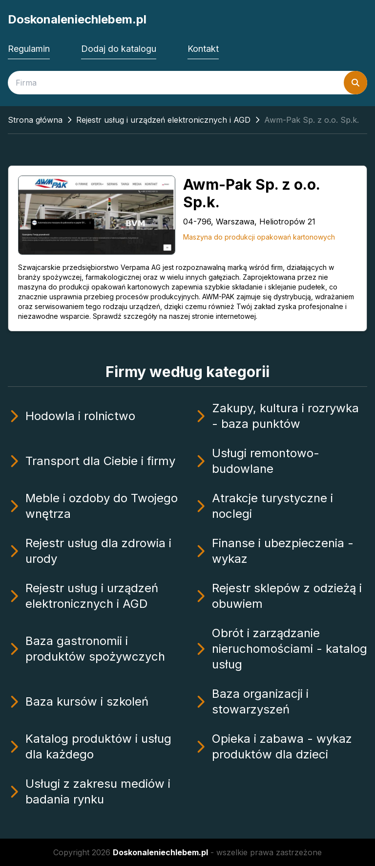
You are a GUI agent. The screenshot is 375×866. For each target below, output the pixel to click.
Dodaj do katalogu (118, 49)
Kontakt (203, 49)
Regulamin (29, 49)
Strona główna (35, 120)
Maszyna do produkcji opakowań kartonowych (259, 237)
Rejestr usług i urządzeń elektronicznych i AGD (163, 120)
